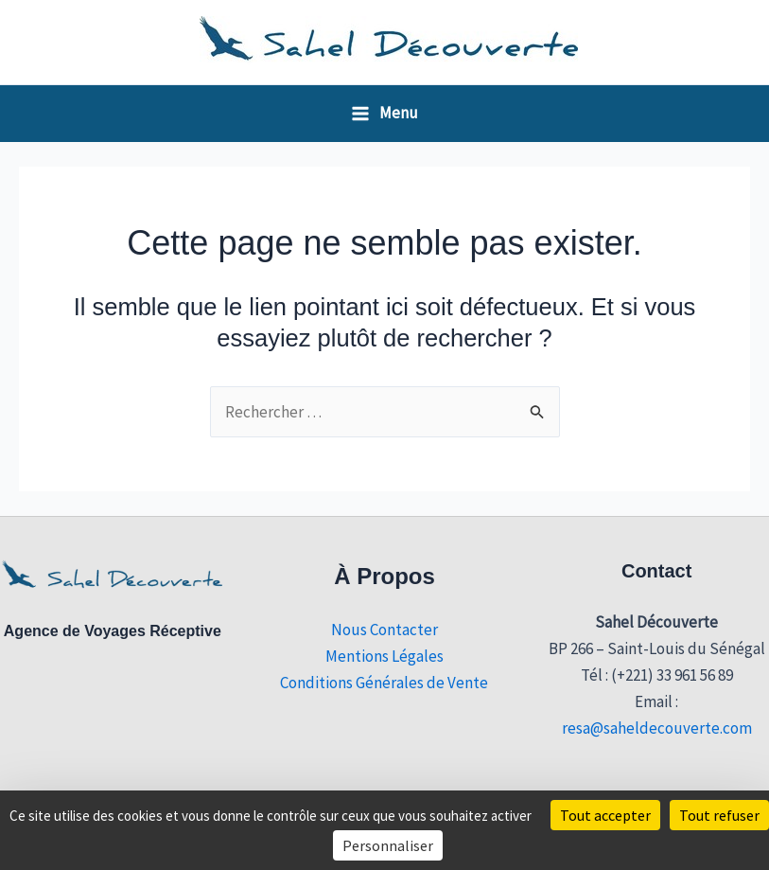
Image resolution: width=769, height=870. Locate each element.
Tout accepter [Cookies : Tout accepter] (605, 815)
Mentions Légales (384, 656)
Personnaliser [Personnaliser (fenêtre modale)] (387, 845)
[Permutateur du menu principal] (384, 113)
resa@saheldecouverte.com (657, 728)
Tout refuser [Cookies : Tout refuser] (719, 815)
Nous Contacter (384, 629)
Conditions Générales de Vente (384, 682)
